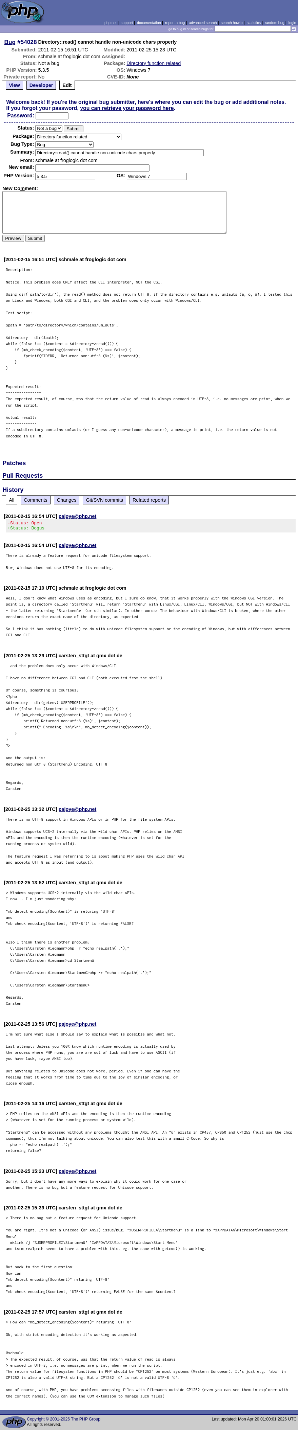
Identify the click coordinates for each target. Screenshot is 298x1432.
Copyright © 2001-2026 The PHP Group (63, 1421)
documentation (149, 23)
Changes (67, 500)
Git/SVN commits (104, 500)
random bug (274, 23)
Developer (41, 85)
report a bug (175, 23)
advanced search (203, 23)
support (127, 23)
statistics (254, 23)
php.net (110, 23)
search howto (231, 23)
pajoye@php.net (78, 516)
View (14, 85)
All (11, 500)
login (292, 23)
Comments (35, 500)
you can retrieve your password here (127, 108)
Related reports (149, 500)
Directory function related (153, 63)
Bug (10, 42)
